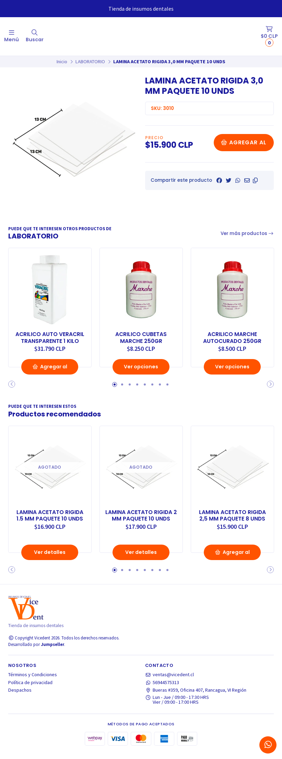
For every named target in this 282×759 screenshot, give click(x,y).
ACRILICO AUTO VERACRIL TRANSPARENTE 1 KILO (50, 337)
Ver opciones (141, 373)
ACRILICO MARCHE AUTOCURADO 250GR (232, 337)
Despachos (20, 696)
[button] (255, 180)
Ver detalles (50, 558)
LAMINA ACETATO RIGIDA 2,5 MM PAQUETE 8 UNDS (232, 522)
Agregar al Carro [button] (49, 375)
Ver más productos (247, 233)
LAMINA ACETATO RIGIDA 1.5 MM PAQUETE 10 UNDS (50, 522)
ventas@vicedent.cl (169, 681)
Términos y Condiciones (32, 681)
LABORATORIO (90, 61)
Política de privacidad (30, 689)
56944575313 (162, 689)
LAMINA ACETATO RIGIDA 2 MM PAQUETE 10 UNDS (141, 522)
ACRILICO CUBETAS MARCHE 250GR (141, 337)
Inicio (62, 61)
